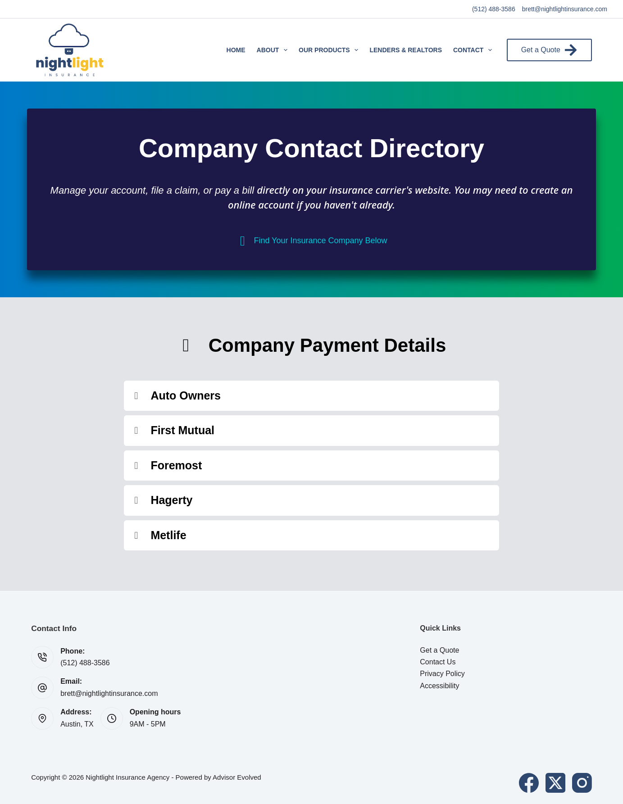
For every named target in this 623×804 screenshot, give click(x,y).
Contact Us (437, 662)
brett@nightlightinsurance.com (564, 9)
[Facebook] (529, 783)
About (274, 50)
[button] (311, 396)
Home (236, 50)
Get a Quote (549, 50)
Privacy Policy (442, 673)
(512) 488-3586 (493, 9)
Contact (474, 50)
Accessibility (439, 686)
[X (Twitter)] (555, 783)
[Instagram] (582, 783)
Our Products (330, 50)
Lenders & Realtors (405, 50)
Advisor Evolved (237, 777)
